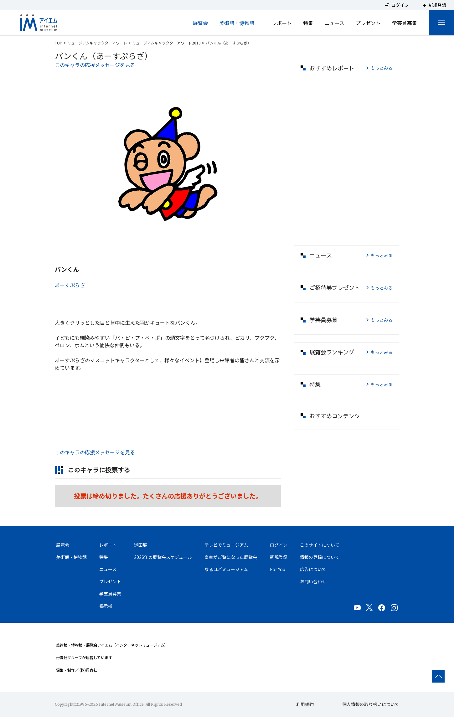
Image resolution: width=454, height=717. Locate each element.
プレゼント (368, 22)
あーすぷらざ (70, 285)
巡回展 (140, 545)
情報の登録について (319, 557)
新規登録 (278, 557)
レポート (282, 22)
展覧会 (200, 22)
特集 (308, 22)
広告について (313, 569)
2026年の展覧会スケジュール (163, 557)
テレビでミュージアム (226, 545)
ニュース (334, 22)
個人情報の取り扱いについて (370, 704)
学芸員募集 (404, 22)
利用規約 (305, 704)
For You (277, 569)
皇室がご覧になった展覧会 (230, 557)
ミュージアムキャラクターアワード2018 (166, 42)
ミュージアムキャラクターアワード (97, 42)
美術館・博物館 (236, 22)
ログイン (278, 545)
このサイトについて (319, 545)
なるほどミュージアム (226, 569)
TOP (58, 42)
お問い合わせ (313, 581)
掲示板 (105, 606)
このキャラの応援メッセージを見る (95, 65)
